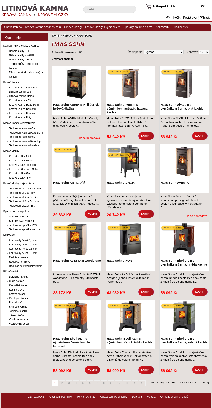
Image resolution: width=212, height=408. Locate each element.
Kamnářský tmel (18, 285)
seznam (69, 52)
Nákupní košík (164, 6)
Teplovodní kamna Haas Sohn (26, 132)
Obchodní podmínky (60, 396)
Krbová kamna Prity (20, 117)
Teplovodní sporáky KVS (23, 225)
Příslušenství (180, 27)
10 (118, 383)
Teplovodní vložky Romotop (24, 201)
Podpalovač (15, 302)
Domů (169, 17)
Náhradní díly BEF (19, 51)
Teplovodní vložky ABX (22, 205)
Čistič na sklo (16, 281)
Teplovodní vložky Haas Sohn (25, 188)
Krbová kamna (13, 27)
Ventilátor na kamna (20, 319)
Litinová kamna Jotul (20, 91)
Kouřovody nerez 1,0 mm (23, 253)
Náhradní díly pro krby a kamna (21, 45)
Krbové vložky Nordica (21, 160)
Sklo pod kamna (18, 306)
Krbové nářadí (17, 293)
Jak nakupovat (36, 396)
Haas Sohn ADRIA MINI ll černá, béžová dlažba (76, 106)
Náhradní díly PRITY (20, 59)
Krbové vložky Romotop (22, 164)
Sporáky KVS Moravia (21, 220)
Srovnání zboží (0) (63, 58)
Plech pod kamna (19, 298)
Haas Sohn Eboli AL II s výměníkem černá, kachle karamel (71, 342)
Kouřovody (162, 27)
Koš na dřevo (16, 289)
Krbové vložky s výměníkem (102, 27)
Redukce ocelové (19, 257)
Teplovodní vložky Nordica (24, 197)
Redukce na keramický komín (25, 265)
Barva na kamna (18, 276)
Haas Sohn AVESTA (175, 182)
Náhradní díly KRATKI (21, 55)
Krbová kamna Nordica (22, 113)
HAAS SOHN (84, 35)
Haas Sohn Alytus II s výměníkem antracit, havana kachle (127, 108)
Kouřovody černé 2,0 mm (23, 244)
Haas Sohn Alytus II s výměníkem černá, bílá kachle (182, 106)
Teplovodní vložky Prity (22, 192)
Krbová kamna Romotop (22, 108)
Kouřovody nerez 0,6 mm (23, 248)
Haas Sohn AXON (119, 260)
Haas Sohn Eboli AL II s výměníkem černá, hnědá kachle (184, 262)
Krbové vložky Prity (20, 177)
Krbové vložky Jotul (20, 156)
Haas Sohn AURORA (122, 182)
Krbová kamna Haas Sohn (24, 104)
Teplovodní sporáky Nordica (24, 229)
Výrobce (68, 35)
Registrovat (190, 17)
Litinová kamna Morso (21, 96)
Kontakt (151, 396)
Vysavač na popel (19, 323)
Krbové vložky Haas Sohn (23, 169)
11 (127, 383)
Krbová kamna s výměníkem (43, 27)
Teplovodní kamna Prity (22, 136)
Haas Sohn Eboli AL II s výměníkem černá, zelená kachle (184, 340)
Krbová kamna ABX (20, 100)
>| (142, 383)
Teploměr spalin (18, 311)
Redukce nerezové (19, 261)
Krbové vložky (73, 27)
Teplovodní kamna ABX (22, 128)
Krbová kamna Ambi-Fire (23, 87)
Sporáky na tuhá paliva (137, 27)
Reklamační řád (86, 396)
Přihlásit (204, 17)
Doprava (137, 396)
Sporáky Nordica (18, 216)
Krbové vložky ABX (20, 173)
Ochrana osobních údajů (174, 396)
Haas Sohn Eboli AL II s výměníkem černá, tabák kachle (130, 340)
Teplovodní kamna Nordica (24, 145)
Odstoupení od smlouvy (113, 396)
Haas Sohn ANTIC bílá (69, 182)
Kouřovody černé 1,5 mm (23, 240)
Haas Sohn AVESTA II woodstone (77, 260)
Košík (176, 17)
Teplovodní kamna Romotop (25, 141)
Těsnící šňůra (16, 315)
